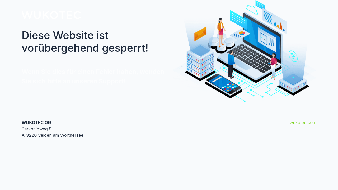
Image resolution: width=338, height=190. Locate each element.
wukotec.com (303, 122)
